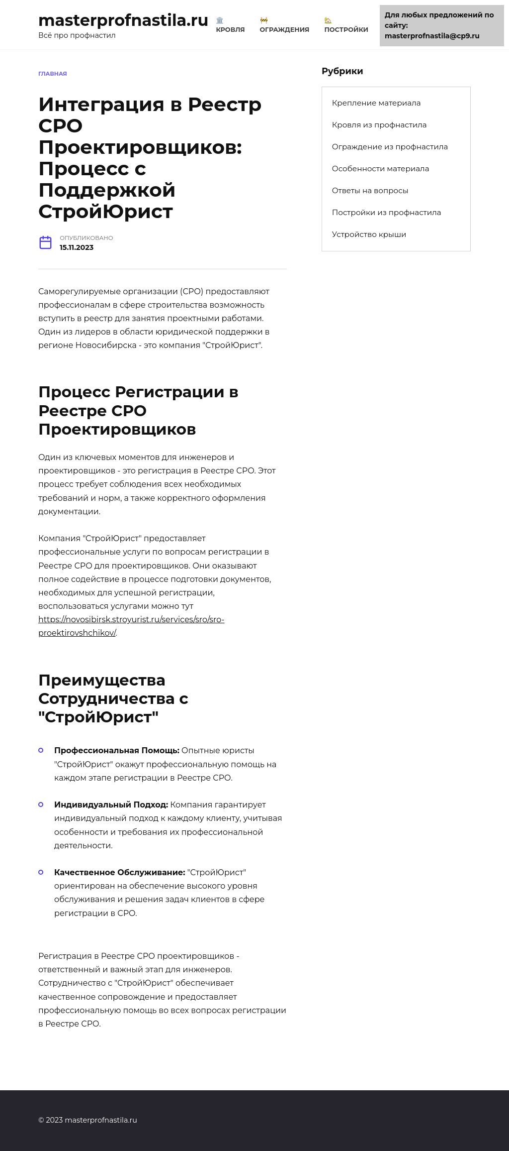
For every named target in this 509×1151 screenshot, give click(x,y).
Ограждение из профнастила (390, 146)
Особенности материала (380, 168)
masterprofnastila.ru (123, 20)
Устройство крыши (369, 234)
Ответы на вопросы (370, 190)
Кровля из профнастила (379, 124)
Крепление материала (376, 103)
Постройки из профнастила (386, 212)
